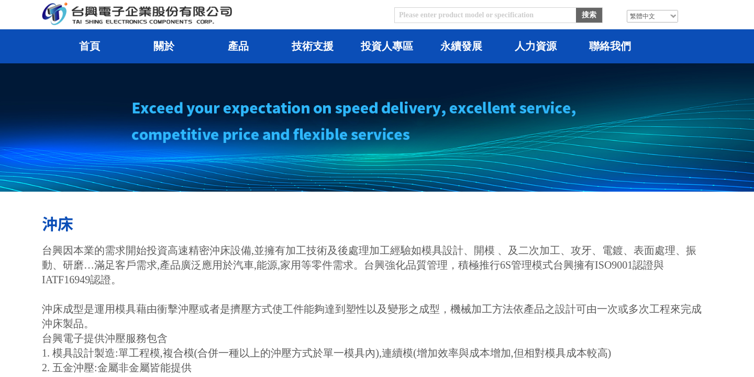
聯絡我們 (610, 46)
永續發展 (461, 46)
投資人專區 (387, 46)
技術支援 (313, 46)
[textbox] (485, 15)
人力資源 (536, 46)
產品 (238, 46)
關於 (163, 46)
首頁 (89, 46)
